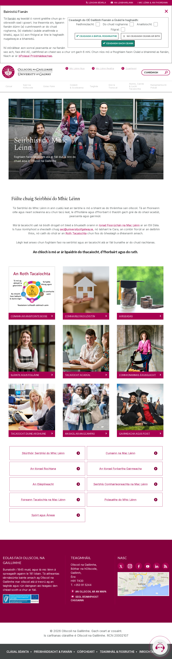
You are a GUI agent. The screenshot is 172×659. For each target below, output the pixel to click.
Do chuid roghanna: (115, 24)
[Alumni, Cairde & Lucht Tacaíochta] (137, 86)
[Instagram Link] (129, 566)
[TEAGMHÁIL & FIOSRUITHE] (119, 652)
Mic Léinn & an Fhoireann (153, 2)
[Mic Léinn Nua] (75, 69)
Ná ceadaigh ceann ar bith (143, 36)
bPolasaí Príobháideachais (35, 56)
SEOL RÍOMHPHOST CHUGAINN (85, 598)
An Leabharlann (123, 2)
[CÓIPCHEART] (88, 652)
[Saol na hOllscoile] (30, 86)
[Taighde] (96, 86)
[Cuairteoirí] (129, 69)
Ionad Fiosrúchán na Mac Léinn (119, 225)
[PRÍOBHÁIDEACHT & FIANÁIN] (55, 652)
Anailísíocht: (144, 24)
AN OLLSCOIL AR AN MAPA (90, 591)
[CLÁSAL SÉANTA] (20, 652)
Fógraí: (115, 29)
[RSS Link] (165, 566)
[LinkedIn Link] (156, 566)
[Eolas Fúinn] (54, 86)
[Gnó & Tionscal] (116, 86)
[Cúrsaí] (11, 86)
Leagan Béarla (97, 2)
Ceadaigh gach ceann (119, 43)
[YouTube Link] (147, 566)
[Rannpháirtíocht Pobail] (158, 86)
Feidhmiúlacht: (85, 24)
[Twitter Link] (121, 566)
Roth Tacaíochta (76, 233)
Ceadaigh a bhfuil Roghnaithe (98, 36)
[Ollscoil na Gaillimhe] (27, 72)
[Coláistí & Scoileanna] (77, 86)
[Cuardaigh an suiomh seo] (166, 73)
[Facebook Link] (138, 566)
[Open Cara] (160, 647)
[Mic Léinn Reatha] (103, 69)
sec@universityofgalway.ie (76, 229)
